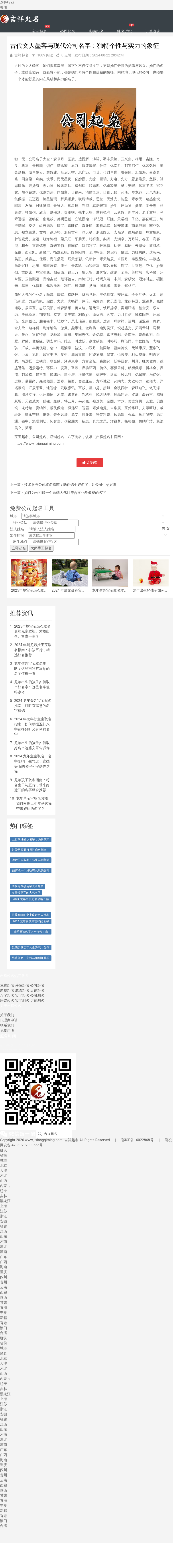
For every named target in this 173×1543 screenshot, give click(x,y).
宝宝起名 (39, 31)
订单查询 (152, 31)
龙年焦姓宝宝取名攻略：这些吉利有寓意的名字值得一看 (32, 668)
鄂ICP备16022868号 (137, 1140)
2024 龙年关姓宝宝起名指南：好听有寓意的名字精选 (32, 705)
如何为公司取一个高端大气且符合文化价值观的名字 (65, 492)
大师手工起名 (41, 548)
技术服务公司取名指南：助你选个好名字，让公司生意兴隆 (70, 484)
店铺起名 (96, 31)
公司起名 (67, 31)
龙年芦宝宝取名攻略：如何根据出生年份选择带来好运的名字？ (34, 803)
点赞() (90, 462)
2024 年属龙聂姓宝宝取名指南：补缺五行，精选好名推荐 (32, 650)
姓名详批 (124, 31)
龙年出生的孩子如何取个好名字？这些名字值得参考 (32, 687)
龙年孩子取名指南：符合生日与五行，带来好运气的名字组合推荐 (32, 785)
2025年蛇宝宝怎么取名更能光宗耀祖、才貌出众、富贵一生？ (32, 631)
